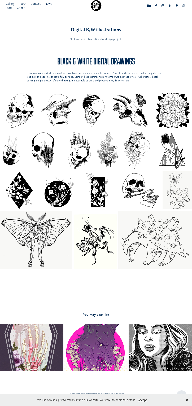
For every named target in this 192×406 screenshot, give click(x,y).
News (48, 4)
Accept (142, 400)
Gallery (10, 4)
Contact (35, 4)
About (22, 4)
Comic (21, 8)
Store (9, 8)
